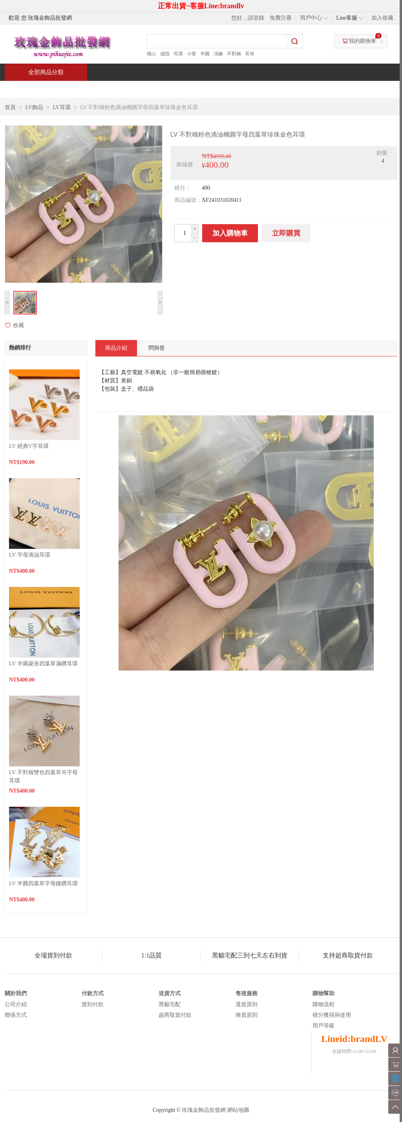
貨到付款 (93, 1004)
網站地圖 (238, 1110)
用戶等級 (323, 1026)
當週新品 (141, 89)
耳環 (178, 54)
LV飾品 (34, 107)
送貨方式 (170, 993)
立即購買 (286, 233)
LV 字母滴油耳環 (29, 555)
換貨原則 (247, 1015)
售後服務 (247, 993)
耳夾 (249, 54)
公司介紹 (16, 1004)
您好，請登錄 (247, 18)
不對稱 (234, 54)
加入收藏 (382, 18)
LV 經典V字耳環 (29, 446)
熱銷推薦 (197, 89)
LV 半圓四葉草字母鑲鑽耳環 (43, 883)
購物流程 (323, 1004)
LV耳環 (62, 107)
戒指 (165, 54)
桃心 (151, 54)
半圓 (205, 54)
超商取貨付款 (175, 1015)
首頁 (34, 89)
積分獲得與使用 (331, 1015)
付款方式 (93, 993)
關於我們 (16, 993)
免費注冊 (281, 18)
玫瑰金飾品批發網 (204, 1110)
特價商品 (84, 89)
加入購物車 (230, 233)
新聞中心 (254, 89)
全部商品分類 (46, 72)
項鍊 (218, 54)
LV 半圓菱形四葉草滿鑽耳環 (43, 664)
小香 (191, 54)
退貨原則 (247, 1004)
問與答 (307, 89)
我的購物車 (362, 41)
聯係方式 (16, 1015)
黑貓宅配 (170, 1004)
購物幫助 (323, 993)
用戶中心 (311, 18)
